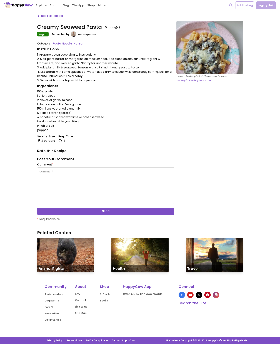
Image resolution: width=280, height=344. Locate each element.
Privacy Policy (54, 340)
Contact (80, 300)
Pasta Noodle (62, 43)
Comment (45, 164)
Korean (79, 43)
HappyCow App (137, 286)
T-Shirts (105, 294)
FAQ (77, 294)
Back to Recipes (50, 16)
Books (104, 300)
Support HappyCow (123, 340)
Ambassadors (54, 294)
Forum (49, 307)
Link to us (81, 306)
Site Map (81, 313)
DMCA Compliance (97, 340)
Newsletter (52, 313)
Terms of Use (74, 340)
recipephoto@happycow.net (193, 80)
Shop (104, 286)
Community (56, 286)
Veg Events (52, 300)
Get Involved (53, 320)
